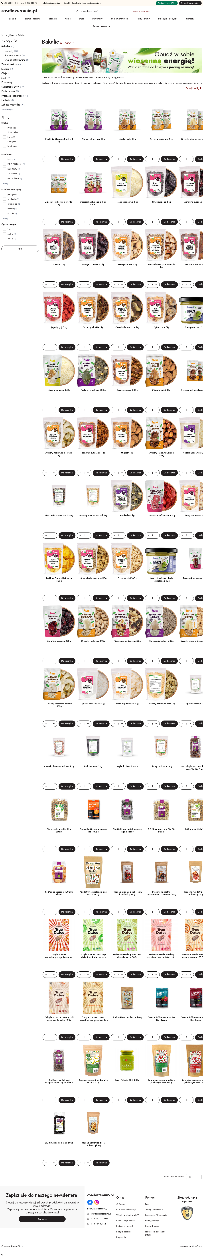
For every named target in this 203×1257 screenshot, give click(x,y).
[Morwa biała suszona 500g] (93, 558)
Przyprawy (97, 18)
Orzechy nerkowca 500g (93, 640)
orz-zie (12, 213)
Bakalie (12, 18)
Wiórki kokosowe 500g (93, 703)
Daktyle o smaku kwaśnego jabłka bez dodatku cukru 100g (93, 957)
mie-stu (12, 208)
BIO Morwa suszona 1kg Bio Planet (161, 830)
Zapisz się (42, 1218)
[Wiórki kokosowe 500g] (93, 684)
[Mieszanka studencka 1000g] (59, 496)
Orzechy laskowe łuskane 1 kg (59, 766)
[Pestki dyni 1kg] (127, 496)
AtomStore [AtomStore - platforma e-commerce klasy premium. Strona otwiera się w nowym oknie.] (197, 1246)
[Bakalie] (21, 35)
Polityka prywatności (125, 1226)
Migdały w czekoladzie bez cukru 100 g (93, 893)
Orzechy (8, 51)
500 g (12, 233)
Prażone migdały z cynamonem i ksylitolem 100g (161, 893)
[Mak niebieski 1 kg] (93, 746)
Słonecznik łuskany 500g (161, 640)
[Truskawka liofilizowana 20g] (161, 496)
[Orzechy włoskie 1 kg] (93, 307)
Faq (147, 1204)
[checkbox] (4, 127)
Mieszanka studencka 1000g (59, 515)
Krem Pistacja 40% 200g (127, 1080)
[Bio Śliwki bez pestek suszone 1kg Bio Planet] (127, 809)
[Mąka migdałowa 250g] (59, 370)
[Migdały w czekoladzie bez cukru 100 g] (93, 872)
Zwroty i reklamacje (154, 1209)
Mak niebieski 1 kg (93, 766)
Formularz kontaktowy (97, 1208)
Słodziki (53, 18)
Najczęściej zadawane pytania (155, 1233)
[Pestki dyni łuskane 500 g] (93, 370)
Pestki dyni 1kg (127, 515)
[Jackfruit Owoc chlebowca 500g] (59, 558)
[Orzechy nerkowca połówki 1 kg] (59, 433)
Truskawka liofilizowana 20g (161, 515)
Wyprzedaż (13, 132)
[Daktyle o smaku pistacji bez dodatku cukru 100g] (127, 935)
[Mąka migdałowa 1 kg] (127, 182)
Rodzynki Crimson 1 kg (93, 264)
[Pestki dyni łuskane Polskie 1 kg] (59, 119)
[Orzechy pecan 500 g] (127, 370)
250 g (12, 238)
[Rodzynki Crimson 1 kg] (93, 245)
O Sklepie (120, 1204)
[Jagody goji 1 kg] (59, 307)
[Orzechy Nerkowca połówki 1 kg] (59, 182)
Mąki (81, 18)
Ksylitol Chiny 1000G (127, 766)
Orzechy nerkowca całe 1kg (161, 703)
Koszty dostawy (152, 1226)
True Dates (12, 173)
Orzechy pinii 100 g (127, 578)
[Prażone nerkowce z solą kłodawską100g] (93, 1123)
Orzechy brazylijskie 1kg (127, 327)
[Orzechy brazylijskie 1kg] (127, 307)
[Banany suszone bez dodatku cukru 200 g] (93, 1060)
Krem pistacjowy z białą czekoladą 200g (161, 579)
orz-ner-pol (14, 203)
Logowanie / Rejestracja (156, 1215)
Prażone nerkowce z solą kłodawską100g (93, 1144)
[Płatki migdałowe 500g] (127, 684)
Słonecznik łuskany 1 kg (93, 139)
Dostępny (12, 141)
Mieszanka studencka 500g (127, 640)
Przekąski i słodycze (167, 18)
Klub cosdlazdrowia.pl (126, 1209)
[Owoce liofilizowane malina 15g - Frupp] (161, 997)
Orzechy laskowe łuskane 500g (161, 454)
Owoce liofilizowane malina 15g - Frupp (161, 1018)
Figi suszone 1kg (161, 327)
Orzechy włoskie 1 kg (93, 327)
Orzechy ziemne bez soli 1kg (93, 515)
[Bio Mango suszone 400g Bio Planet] (59, 872)
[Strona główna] (7, 35)
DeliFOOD (12, 168)
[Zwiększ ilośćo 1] (55, 159)
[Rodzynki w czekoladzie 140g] (127, 997)
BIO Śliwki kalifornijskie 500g (59, 1142)
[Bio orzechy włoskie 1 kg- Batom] (59, 809)
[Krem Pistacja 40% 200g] (127, 1060)
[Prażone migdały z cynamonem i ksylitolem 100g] (161, 872)
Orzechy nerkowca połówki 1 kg (59, 454)
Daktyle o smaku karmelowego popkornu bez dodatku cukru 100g (59, 957)
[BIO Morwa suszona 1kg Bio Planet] (161, 809)
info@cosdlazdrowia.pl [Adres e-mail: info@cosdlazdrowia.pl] (50, 3)
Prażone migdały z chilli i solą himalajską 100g (127, 893)
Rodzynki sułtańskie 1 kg (93, 452)
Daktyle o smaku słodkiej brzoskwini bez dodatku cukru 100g (161, 957)
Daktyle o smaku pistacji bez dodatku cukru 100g (127, 956)
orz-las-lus (13, 199)
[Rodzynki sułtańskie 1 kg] (93, 433)
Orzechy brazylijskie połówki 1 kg (161, 266)
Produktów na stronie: (174, 1176)
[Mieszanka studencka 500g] (127, 621)
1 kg (11, 229)
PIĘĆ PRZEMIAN (15, 164)
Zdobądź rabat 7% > (167, 3)
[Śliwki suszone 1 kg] (161, 182)
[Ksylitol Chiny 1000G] (127, 746)
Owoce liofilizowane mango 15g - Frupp (93, 830)
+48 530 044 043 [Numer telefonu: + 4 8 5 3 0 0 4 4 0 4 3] (9, 3)
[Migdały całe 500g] (161, 370)
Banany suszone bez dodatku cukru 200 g (93, 1081)
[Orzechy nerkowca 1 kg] (161, 119)
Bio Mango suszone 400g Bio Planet (59, 893)
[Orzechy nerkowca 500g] (93, 621)
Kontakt (67, 3)
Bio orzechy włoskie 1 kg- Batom (59, 830)
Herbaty (190, 18)
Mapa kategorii (8, 109)
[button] (198, 1177)
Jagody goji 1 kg (59, 327)
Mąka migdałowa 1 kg (127, 201)
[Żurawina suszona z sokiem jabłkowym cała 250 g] (161, 1060)
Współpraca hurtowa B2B (127, 1215)
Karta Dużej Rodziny (125, 1220)
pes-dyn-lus (14, 194)
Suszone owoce (12, 55)
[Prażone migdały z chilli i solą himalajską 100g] (127, 872)
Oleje (68, 18)
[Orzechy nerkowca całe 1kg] (161, 684)
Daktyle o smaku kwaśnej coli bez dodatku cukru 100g (59, 1018)
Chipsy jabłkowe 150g (161, 766)
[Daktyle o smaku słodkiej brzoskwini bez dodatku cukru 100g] (161, 935)
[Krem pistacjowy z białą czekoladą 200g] (161, 558)
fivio (9, 159)
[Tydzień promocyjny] (122, 60)
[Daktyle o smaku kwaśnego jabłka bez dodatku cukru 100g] (93, 935)
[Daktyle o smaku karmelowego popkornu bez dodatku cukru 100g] (59, 935)
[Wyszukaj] (160, 11)
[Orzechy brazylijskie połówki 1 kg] (161, 245)
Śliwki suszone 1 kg (161, 201)
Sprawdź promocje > (190, 3)
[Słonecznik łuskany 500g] (161, 621)
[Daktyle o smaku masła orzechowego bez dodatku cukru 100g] (93, 997)
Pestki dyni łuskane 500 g (93, 390)
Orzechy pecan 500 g (127, 390)
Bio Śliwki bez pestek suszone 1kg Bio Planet (127, 830)
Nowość (11, 136)
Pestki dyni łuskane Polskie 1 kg (59, 140)
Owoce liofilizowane (15, 60)
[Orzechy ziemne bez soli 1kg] (93, 496)
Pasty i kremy (143, 18)
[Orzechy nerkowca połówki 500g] (59, 684)
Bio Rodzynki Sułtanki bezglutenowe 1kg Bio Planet (59, 1081)
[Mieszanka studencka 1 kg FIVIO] (93, 182)
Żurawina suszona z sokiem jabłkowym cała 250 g (161, 1081)
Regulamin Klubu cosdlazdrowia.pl (86, 3)
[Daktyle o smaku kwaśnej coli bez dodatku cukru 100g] (59, 997)
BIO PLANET (13, 178)
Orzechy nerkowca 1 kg (161, 139)
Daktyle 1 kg (59, 264)
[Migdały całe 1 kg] (127, 119)
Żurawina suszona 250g (59, 640)
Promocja (12, 127)
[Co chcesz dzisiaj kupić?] (119, 11)
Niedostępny (13, 146)
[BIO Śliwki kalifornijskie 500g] (59, 1123)
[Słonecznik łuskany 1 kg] (93, 119)
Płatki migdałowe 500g (127, 703)
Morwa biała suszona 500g (93, 578)
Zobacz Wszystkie (101, 26)
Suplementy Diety (119, 18)
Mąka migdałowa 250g (59, 390)
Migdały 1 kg (127, 452)
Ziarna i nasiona (32, 18)
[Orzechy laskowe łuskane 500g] (161, 433)
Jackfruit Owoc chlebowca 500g (59, 579)
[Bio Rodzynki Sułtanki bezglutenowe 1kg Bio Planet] (59, 1060)
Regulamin (121, 1237)
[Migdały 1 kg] (127, 433)
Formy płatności (152, 1220)
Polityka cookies (123, 1231)
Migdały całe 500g (161, 390)
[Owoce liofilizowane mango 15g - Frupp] (93, 809)
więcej (5, 183)
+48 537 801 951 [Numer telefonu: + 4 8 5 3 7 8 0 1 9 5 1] (29, 3)
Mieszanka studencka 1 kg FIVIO (93, 203)
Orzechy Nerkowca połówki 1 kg (59, 203)
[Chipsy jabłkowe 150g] (161, 746)
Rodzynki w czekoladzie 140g (127, 1017)
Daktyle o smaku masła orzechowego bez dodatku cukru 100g (93, 1020)
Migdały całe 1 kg (127, 139)
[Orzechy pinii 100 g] (127, 558)
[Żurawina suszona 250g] (59, 621)
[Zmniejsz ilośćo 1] (45, 159)
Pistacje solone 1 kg (127, 264)
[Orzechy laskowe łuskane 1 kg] (59, 746)
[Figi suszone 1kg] (161, 307)
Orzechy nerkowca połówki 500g (59, 705)
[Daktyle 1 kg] (59, 245)
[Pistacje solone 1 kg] (127, 245)
